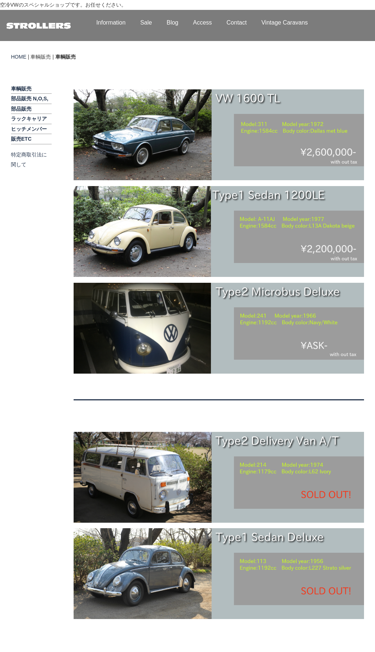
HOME (18, 57)
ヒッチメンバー (29, 129)
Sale (146, 22)
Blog (172, 22)
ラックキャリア (29, 119)
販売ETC (21, 139)
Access (202, 22)
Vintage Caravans (284, 22)
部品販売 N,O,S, (29, 98)
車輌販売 (21, 89)
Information (111, 22)
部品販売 (21, 109)
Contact (237, 22)
